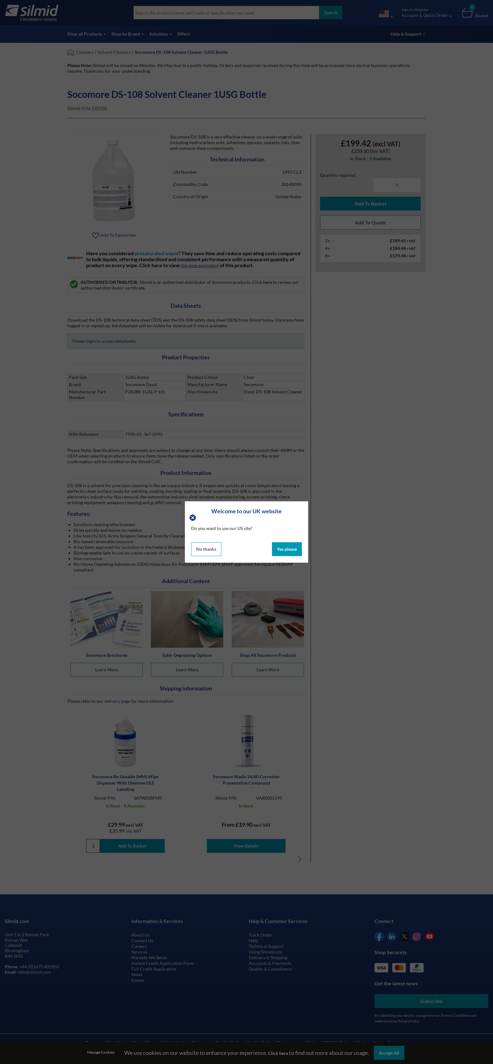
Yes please (287, 549)
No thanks (206, 549)
